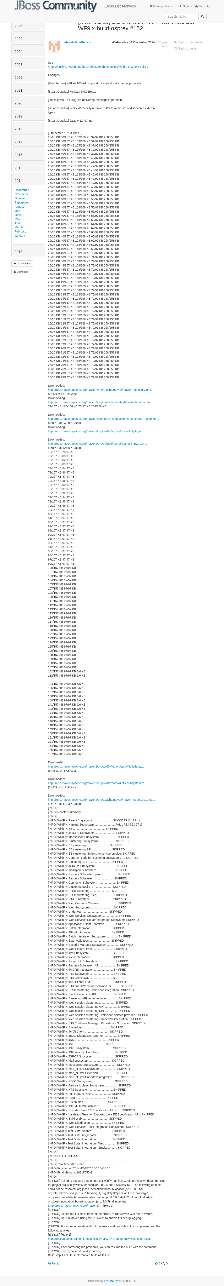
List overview (22, 263)
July (17, 210)
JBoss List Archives (75, 6)
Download (21, 271)
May (17, 219)
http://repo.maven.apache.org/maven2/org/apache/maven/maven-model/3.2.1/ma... (101, 799)
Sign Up (202, 6)
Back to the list (185, 48)
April (18, 223)
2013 (18, 252)
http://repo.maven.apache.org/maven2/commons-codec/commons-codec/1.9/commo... (103, 418)
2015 (18, 168)
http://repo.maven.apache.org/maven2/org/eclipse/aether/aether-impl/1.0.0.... (97, 443)
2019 (18, 116)
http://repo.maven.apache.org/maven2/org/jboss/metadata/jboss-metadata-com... (100, 402)
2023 (18, 65)
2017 (18, 142)
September (22, 202)
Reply (53, 1263)
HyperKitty (111, 1280)
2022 (18, 78)
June (18, 215)
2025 (18, 39)
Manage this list (161, 6)
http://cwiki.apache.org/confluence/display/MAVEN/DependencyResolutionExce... (100, 1238)
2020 (18, 103)
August (19, 206)
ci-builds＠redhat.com (78, 42)
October (20, 198)
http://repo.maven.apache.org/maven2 (73, 1205)
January (20, 235)
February (20, 231)
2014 (18, 181)
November (21, 194)
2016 (18, 155)
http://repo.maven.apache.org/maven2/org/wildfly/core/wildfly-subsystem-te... (97, 783)
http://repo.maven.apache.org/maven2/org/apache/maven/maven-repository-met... (100, 389)
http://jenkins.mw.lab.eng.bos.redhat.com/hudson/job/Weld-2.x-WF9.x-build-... (99, 66)
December (22, 190)
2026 (18, 26)
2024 (18, 52)
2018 (18, 129)
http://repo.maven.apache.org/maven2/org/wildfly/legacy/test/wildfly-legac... (96, 431)
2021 (18, 90)
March (19, 227)
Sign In (186, 6)
